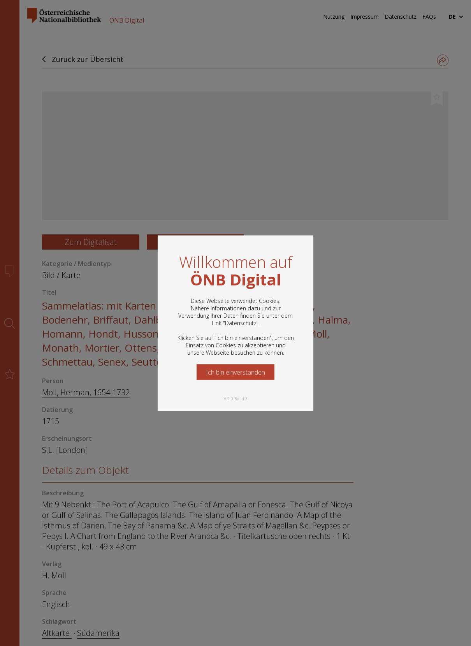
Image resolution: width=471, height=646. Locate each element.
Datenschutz (241, 322)
